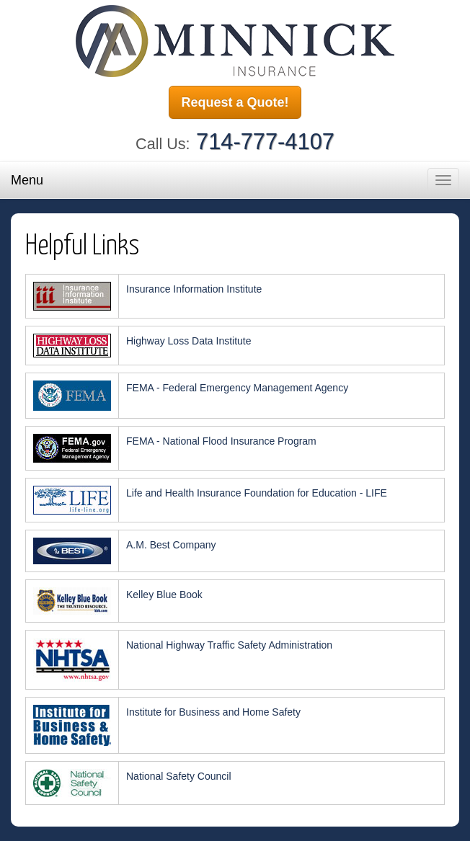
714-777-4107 (265, 141)
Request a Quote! (234, 102)
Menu (27, 180)
